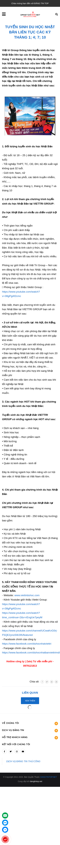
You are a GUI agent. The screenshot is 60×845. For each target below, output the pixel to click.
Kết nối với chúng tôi (16, 744)
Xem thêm (30, 701)
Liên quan (30, 692)
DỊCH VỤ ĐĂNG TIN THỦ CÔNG (23, 761)
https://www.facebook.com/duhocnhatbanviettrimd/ (31, 652)
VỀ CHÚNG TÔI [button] (30, 723)
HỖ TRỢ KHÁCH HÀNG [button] (30, 737)
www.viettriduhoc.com (26, 595)
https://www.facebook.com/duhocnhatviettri (26, 643)
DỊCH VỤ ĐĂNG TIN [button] (30, 730)
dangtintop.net (36, 781)
